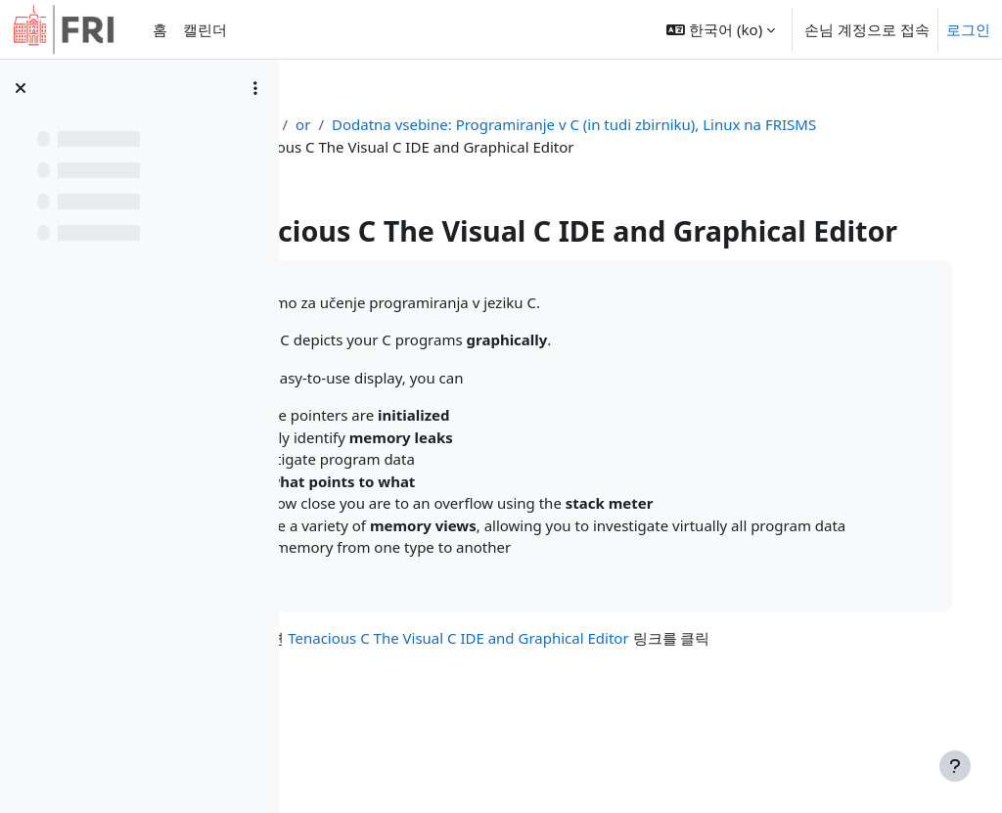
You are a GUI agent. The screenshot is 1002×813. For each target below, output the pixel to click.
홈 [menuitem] (160, 29)
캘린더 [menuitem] (205, 29)
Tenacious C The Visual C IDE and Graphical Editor (583, 716)
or (424, 124)
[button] (721, 29)
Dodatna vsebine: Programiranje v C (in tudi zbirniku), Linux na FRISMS (596, 147)
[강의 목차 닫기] (20, 88)
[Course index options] (255, 88)
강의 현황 (364, 124)
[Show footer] (955, 766)
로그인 (968, 29)
